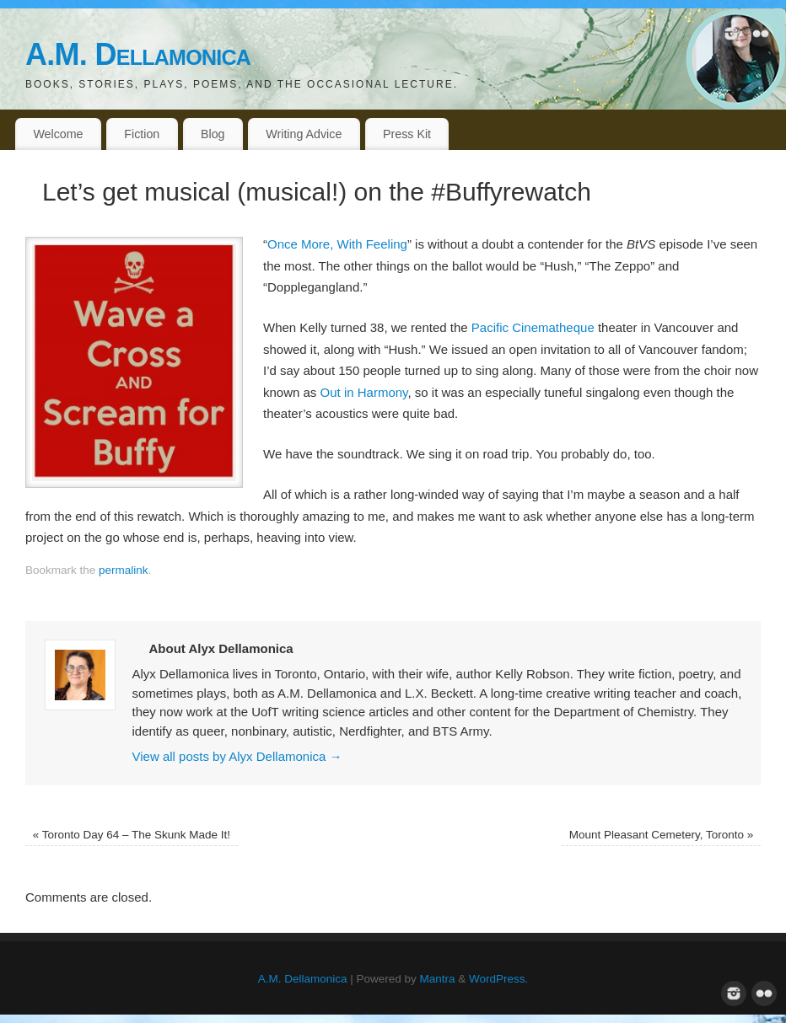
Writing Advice (304, 134)
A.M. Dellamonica (137, 54)
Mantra (437, 978)
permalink (123, 570)
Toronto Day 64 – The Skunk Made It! (131, 834)
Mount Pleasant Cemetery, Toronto (661, 834)
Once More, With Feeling (337, 244)
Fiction (141, 134)
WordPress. (498, 978)
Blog (213, 134)
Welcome (58, 134)
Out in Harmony (364, 392)
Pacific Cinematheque (533, 327)
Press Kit (407, 134)
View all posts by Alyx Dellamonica (237, 756)
